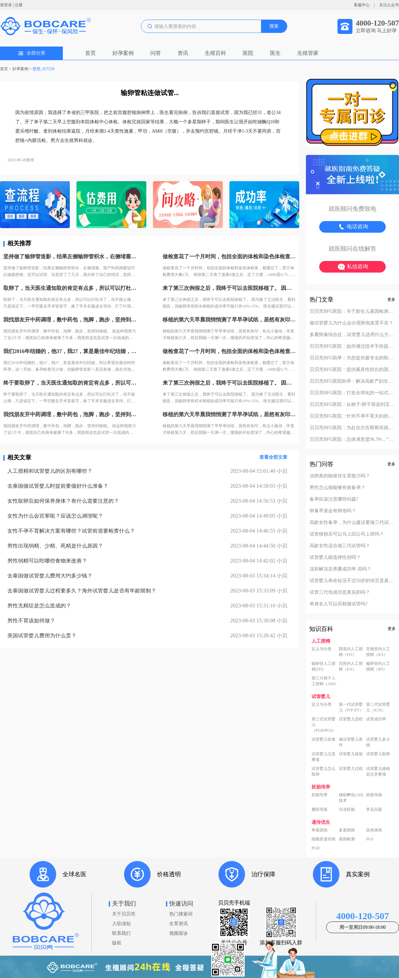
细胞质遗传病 (323, 839)
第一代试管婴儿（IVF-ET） (351, 707)
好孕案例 (123, 53)
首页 (90, 53)
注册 (19, 5)
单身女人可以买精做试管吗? (338, 604)
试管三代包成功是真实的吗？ (340, 592)
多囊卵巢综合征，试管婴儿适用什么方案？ (352, 334)
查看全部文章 (273, 457)
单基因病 (320, 830)
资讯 (183, 53)
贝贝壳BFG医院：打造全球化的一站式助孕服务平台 (352, 393)
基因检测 (347, 839)
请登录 (6, 5)
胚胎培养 (320, 795)
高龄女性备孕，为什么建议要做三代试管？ (352, 522)
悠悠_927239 (44, 68)
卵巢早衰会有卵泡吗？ (333, 511)
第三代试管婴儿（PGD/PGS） (324, 725)
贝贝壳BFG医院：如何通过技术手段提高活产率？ (352, 346)
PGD (316, 848)
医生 (275, 53)
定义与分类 (322, 649)
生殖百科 (215, 53)
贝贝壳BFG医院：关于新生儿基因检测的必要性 (352, 311)
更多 (391, 299)
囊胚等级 (320, 809)
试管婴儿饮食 (323, 739)
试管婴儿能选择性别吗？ (335, 557)
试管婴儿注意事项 (323, 757)
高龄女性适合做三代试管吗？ (340, 546)
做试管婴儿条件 (351, 742)
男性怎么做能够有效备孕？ (337, 487)
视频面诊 (178, 933)
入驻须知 (121, 923)
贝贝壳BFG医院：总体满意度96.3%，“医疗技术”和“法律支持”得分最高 (352, 439)
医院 (248, 53)
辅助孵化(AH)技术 (351, 798)
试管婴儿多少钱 (378, 742)
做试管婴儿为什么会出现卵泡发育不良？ (351, 323)
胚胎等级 (374, 795)
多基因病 (347, 830)
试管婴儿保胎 (351, 754)
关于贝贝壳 (123, 914)
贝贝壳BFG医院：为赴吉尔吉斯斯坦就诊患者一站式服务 (352, 428)
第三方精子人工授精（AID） (325, 681)
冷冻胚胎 (347, 809)
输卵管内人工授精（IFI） (378, 666)
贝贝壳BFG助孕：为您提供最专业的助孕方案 (352, 358)
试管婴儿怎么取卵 (323, 771)
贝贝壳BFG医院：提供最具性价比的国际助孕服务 (352, 369)
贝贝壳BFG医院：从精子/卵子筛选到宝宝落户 (352, 404)
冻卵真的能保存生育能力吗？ (340, 476)
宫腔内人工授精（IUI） (351, 666)
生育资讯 (178, 923)
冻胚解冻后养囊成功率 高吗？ (340, 569)
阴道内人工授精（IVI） (351, 652)
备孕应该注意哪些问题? (334, 499)
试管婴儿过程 (351, 768)
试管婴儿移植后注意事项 (378, 771)
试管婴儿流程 (351, 719)
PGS (369, 839)
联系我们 (121, 933)
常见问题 (374, 809)
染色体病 (374, 830)
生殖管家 (308, 53)
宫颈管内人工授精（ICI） (378, 652)
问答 (155, 53)
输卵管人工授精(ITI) (323, 666)
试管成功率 (376, 719)
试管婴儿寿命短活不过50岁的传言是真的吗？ (352, 580)
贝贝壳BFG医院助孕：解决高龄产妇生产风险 (352, 381)
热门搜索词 (181, 914)
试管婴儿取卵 (378, 754)
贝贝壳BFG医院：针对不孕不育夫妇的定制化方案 (352, 416)
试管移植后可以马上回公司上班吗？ (347, 534)
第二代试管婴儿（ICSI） (378, 707)
